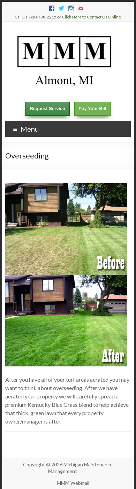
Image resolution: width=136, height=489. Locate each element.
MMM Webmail (73, 483)
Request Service (47, 108)
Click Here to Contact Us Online (91, 17)
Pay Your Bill (92, 108)
